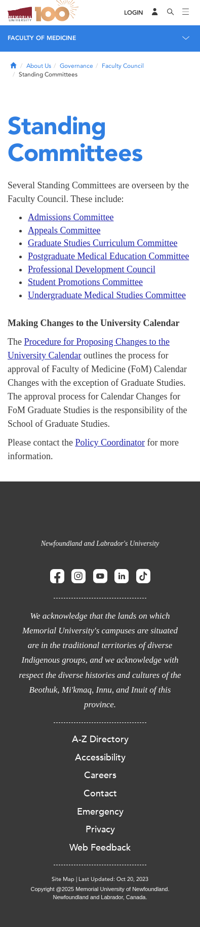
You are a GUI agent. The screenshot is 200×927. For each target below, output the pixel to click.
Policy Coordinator (110, 442)
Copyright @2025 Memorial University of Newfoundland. (99, 889)
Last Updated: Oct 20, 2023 (113, 879)
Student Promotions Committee (85, 282)
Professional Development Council (91, 269)
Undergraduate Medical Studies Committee (107, 295)
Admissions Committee (71, 217)
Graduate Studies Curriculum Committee (102, 243)
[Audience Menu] (155, 13)
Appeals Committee (64, 230)
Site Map (63, 879)
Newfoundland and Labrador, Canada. (100, 897)
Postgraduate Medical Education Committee (108, 256)
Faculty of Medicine (42, 38)
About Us (38, 65)
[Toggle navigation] (185, 12)
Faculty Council (123, 65)
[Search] (170, 13)
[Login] (133, 13)
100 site (58, 12)
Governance (76, 65)
